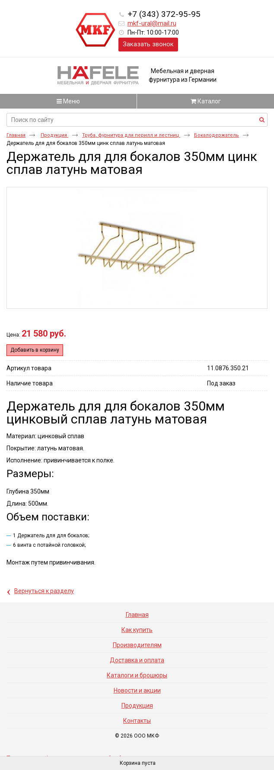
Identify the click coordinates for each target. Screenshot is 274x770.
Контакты (137, 720)
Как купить (137, 629)
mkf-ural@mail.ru (151, 23)
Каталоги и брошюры (137, 675)
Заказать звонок (148, 44)
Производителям (137, 645)
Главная (15, 135)
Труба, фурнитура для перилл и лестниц (131, 135)
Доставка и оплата (137, 660)
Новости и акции (137, 690)
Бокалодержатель (216, 135)
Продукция (54, 135)
